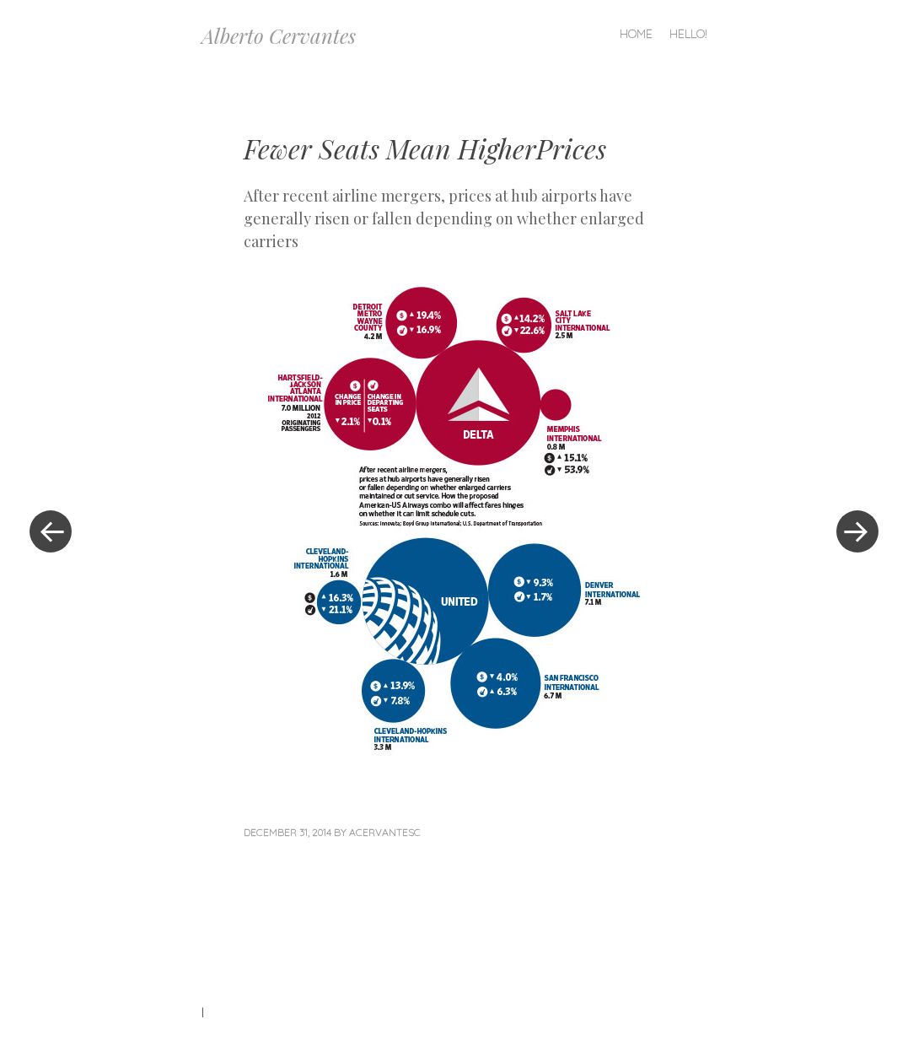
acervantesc (385, 832)
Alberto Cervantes (278, 35)
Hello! (688, 33)
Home (636, 33)
